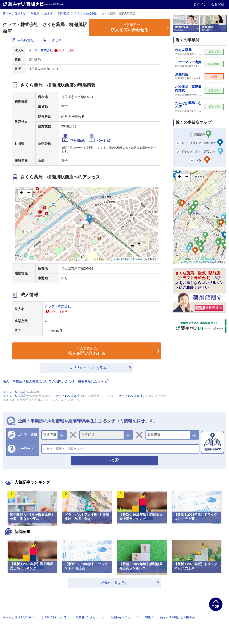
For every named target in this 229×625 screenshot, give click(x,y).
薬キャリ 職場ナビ (14, 13)
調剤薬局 (63, 13)
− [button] (28, 193)
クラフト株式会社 (85, 13)
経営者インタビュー (90, 617)
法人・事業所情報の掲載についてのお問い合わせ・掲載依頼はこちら (55, 381)
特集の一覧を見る (114, 583)
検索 (114, 460)
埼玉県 (35, 13)
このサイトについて (55, 617)
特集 (150, 617)
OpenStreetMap (134, 259)
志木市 (48, 13)
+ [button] (21, 193)
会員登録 (217, 4)
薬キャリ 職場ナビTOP (19, 617)
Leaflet (117, 259)
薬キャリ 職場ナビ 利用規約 (179, 617)
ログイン (201, 4)
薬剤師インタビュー (125, 617)
